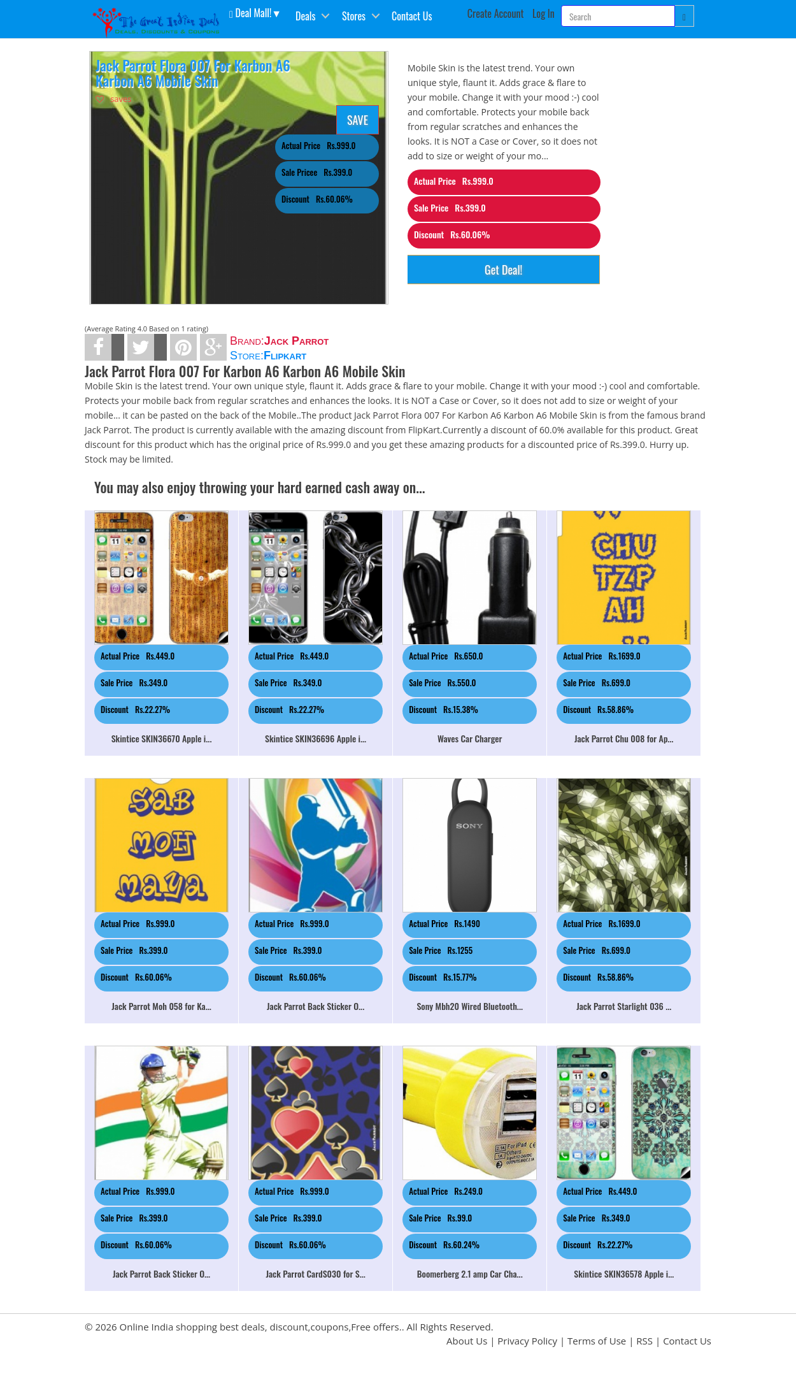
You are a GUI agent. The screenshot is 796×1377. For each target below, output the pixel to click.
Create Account (495, 13)
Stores (354, 16)
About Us (466, 1340)
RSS (644, 1340)
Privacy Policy (527, 1340)
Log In (543, 13)
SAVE (357, 120)
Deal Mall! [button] (250, 12)
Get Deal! (503, 269)
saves (114, 99)
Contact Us (412, 16)
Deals (305, 16)
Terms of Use (596, 1340)
